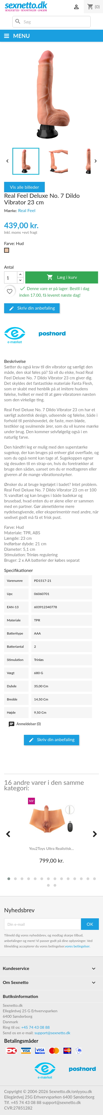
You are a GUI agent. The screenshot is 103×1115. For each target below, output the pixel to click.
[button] (8, 879)
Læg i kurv (62, 277)
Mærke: (10, 210)
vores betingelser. (77, 946)
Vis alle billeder (24, 187)
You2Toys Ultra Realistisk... (51, 848)
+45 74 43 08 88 (35, 1027)
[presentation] (7, 834)
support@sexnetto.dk (52, 1032)
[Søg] (51, 21)
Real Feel (26, 210)
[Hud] (7, 251)
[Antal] (10, 277)
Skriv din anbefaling (32, 308)
